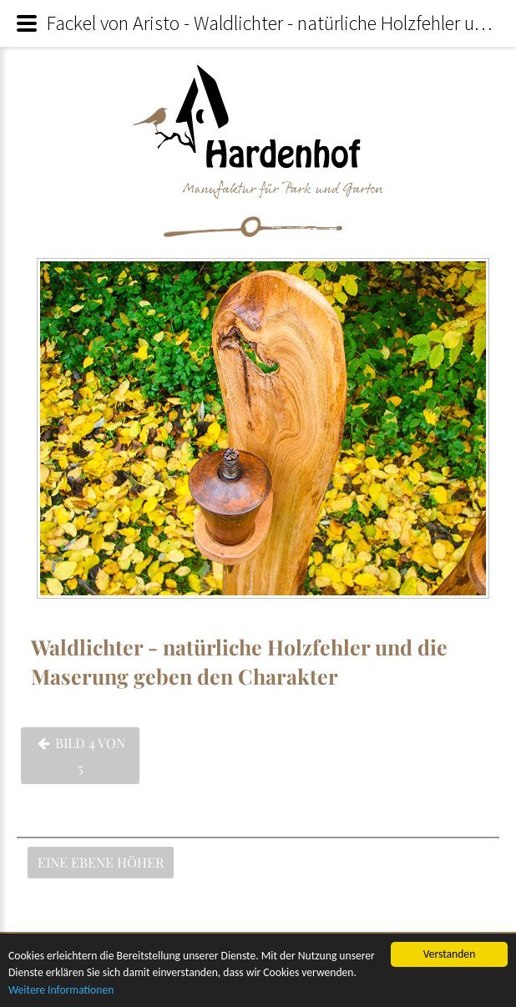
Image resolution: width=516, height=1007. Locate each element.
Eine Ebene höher (101, 862)
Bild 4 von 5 (81, 755)
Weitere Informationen (61, 991)
